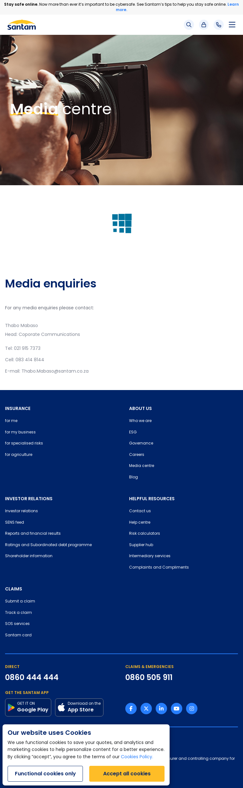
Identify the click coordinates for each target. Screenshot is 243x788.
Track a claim (18, 613)
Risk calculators (144, 534)
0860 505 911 (148, 677)
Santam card (18, 635)
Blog (133, 477)
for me (11, 421)
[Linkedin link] (161, 708)
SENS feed (14, 523)
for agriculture (18, 455)
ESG (133, 432)
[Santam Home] (22, 25)
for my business (20, 432)
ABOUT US (140, 408)
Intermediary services (150, 556)
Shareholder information (29, 556)
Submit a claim (20, 601)
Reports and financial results (33, 534)
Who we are (140, 421)
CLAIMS (13, 589)
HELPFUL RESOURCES (152, 498)
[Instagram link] (192, 708)
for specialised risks (24, 443)
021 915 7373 (27, 348)
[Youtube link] (176, 708)
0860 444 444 (32, 677)
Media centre (141, 466)
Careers (136, 455)
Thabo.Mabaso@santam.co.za (55, 371)
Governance (141, 443)
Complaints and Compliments (159, 568)
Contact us (140, 511)
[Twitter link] (146, 708)
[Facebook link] (131, 708)
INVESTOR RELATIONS (29, 498)
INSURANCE (17, 408)
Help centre (139, 523)
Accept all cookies (127, 773)
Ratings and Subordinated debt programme (48, 545)
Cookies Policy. (137, 757)
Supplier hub (141, 545)
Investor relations (21, 511)
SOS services (17, 624)
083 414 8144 (30, 360)
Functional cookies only (45, 773)
